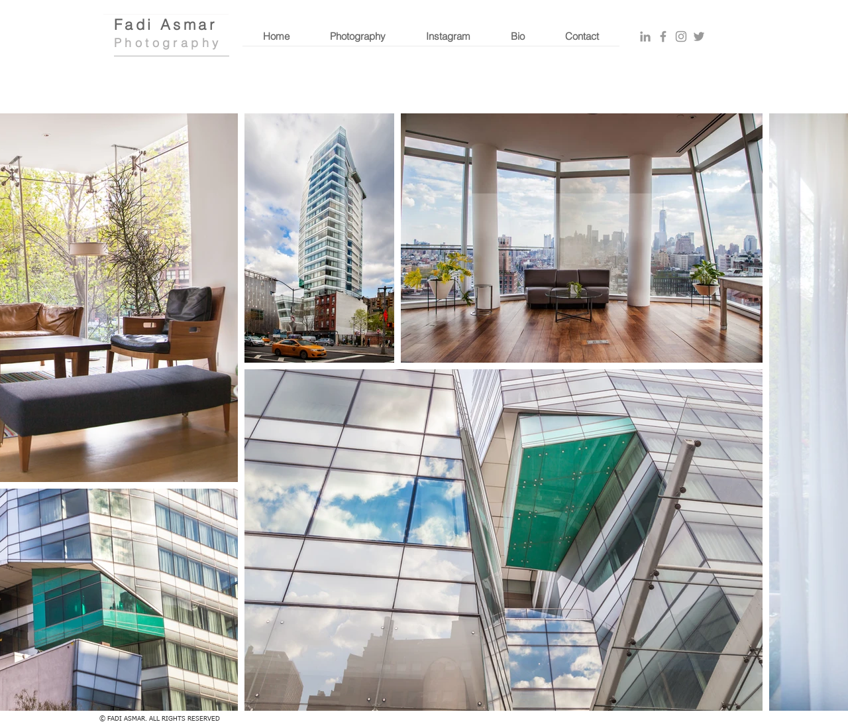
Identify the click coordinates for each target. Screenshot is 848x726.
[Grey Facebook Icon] (663, 36)
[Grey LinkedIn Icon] (645, 36)
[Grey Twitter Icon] (699, 36)
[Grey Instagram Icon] (681, 36)
